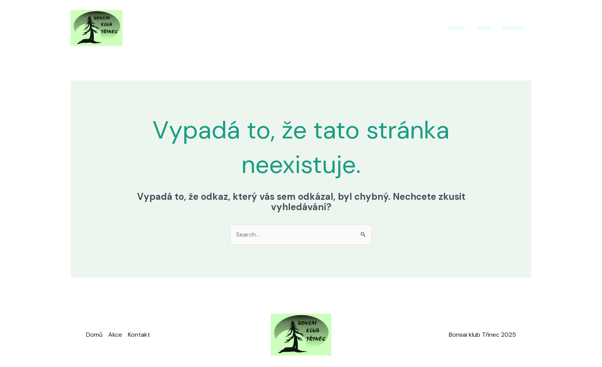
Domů (456, 28)
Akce (484, 28)
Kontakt (514, 28)
